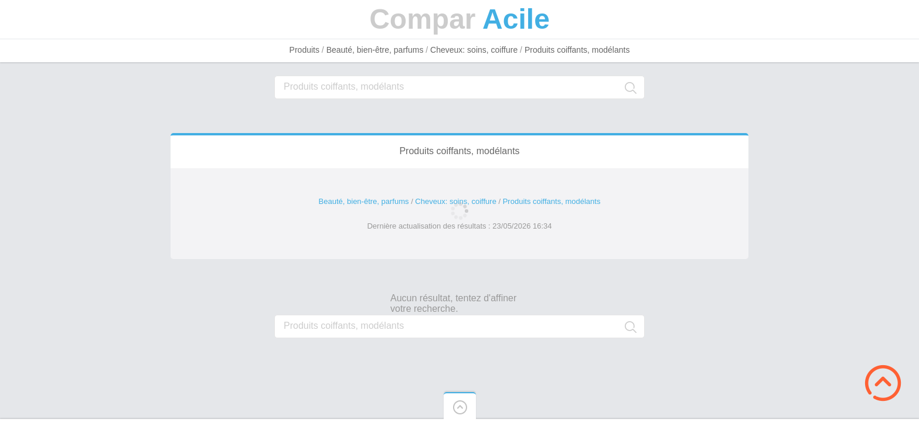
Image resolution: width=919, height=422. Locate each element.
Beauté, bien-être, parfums (375, 50)
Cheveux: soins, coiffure (474, 50)
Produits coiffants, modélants (577, 50)
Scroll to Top (882, 383)
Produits (304, 50)
